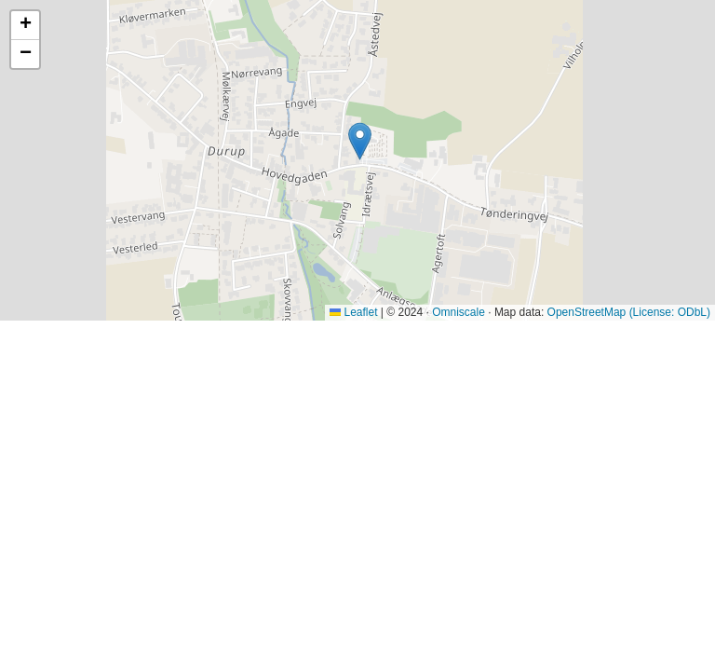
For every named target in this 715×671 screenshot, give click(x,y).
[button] (359, 141)
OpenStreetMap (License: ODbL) (628, 312)
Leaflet (353, 312)
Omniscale (458, 312)
